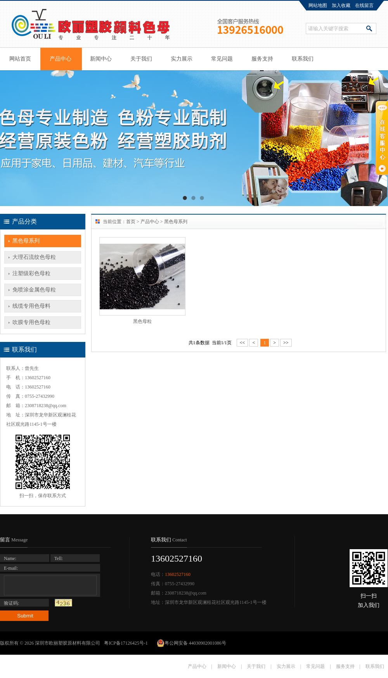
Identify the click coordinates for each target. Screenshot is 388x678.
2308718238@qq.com (45, 405)
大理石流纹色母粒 (34, 257)
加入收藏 (341, 5)
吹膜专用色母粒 (31, 322)
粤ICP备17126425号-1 (126, 643)
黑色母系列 (26, 241)
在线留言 (364, 5)
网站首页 (20, 59)
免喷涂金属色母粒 (34, 290)
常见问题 (222, 59)
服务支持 (262, 59)
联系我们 (303, 59)
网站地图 (317, 5)
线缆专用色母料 (31, 306)
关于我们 (141, 59)
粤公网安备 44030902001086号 (191, 643)
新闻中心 (101, 59)
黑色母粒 (142, 321)
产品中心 (60, 59)
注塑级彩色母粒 (31, 273)
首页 (130, 221)
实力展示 (181, 59)
